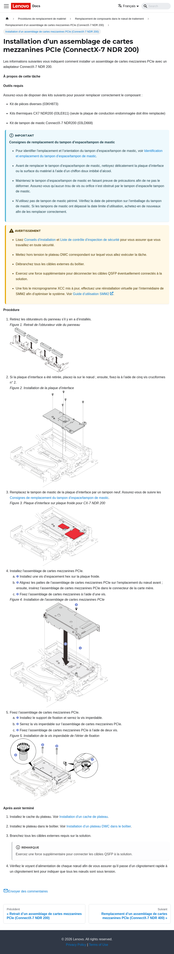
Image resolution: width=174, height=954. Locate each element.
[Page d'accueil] (7, 19)
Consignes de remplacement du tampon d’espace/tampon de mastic (59, 497)
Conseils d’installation (40, 239)
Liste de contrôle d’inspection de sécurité (89, 239)
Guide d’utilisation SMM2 (93, 294)
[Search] (156, 6)
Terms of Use (98, 944)
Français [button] (126, 6)
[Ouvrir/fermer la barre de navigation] (6, 6)
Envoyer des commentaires (25, 891)
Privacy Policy (76, 944)
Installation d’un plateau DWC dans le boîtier (99, 826)
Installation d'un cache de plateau (83, 816)
